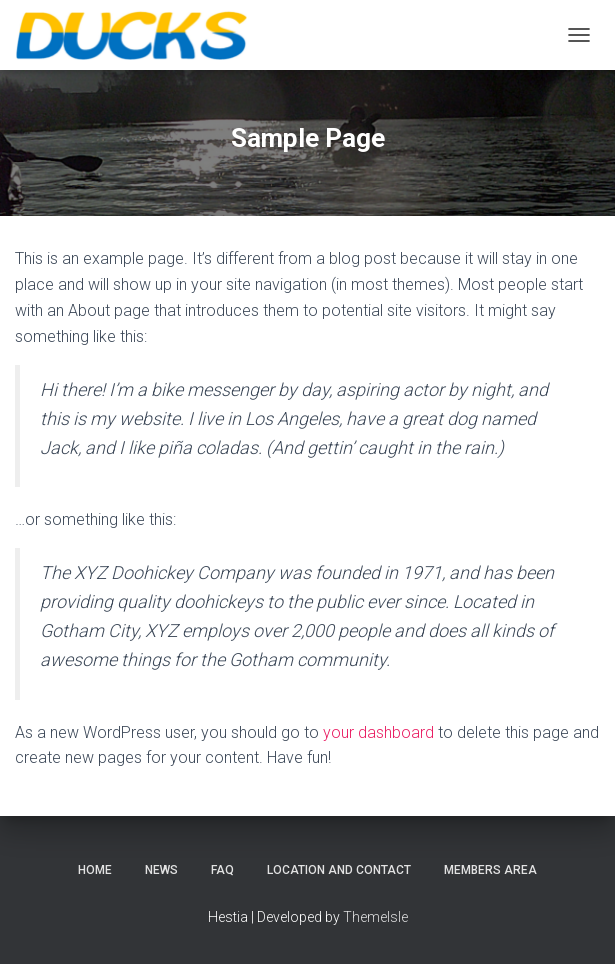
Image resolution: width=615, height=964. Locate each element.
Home (95, 870)
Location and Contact (339, 870)
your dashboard (378, 732)
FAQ (222, 870)
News (161, 870)
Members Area (490, 870)
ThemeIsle (375, 917)
